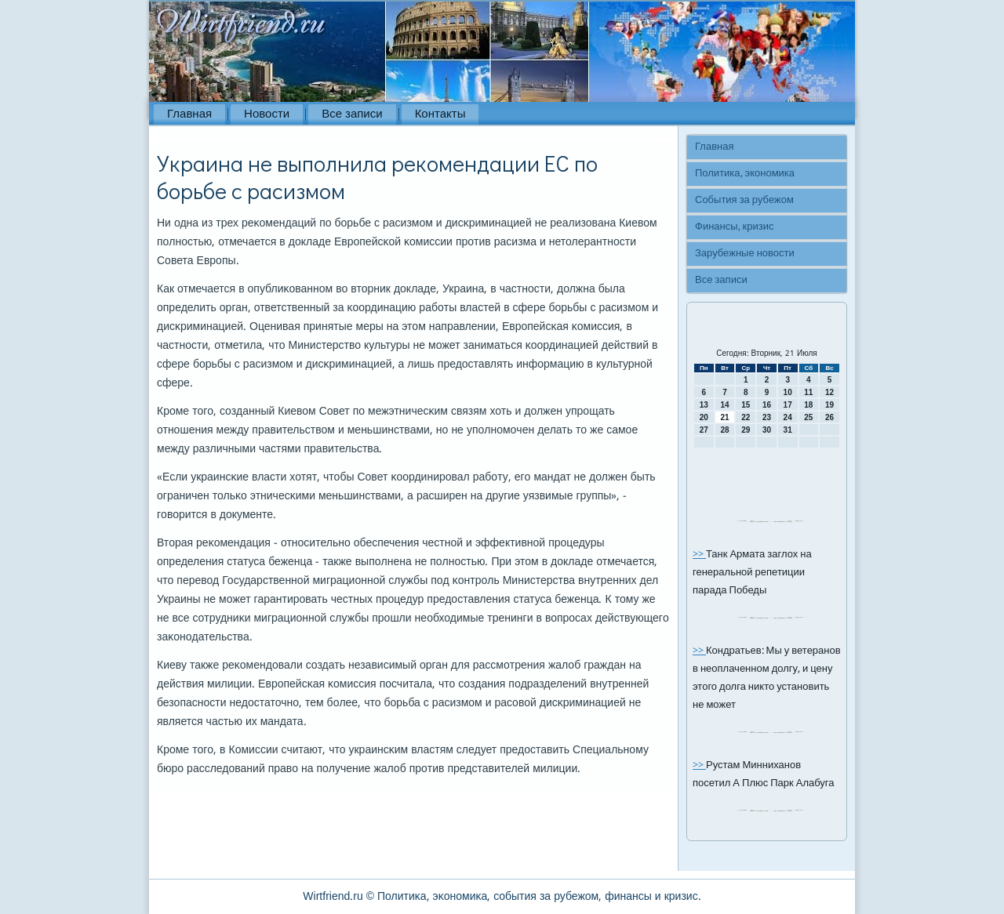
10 (788, 392)
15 (745, 405)
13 (704, 405)
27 (704, 430)
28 (724, 430)
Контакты (440, 114)
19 (829, 405)
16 (766, 405)
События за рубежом (744, 200)
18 (808, 405)
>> (699, 555)
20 (704, 417)
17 (788, 405)
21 (724, 417)
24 (788, 417)
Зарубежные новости (745, 254)
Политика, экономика (745, 174)
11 (808, 392)
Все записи (352, 114)
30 (766, 430)
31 (788, 430)
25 (808, 417)
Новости (266, 114)
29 (745, 430)
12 (829, 392)
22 (745, 417)
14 (724, 405)
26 (829, 417)
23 (766, 417)
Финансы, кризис (734, 227)
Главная (189, 114)
